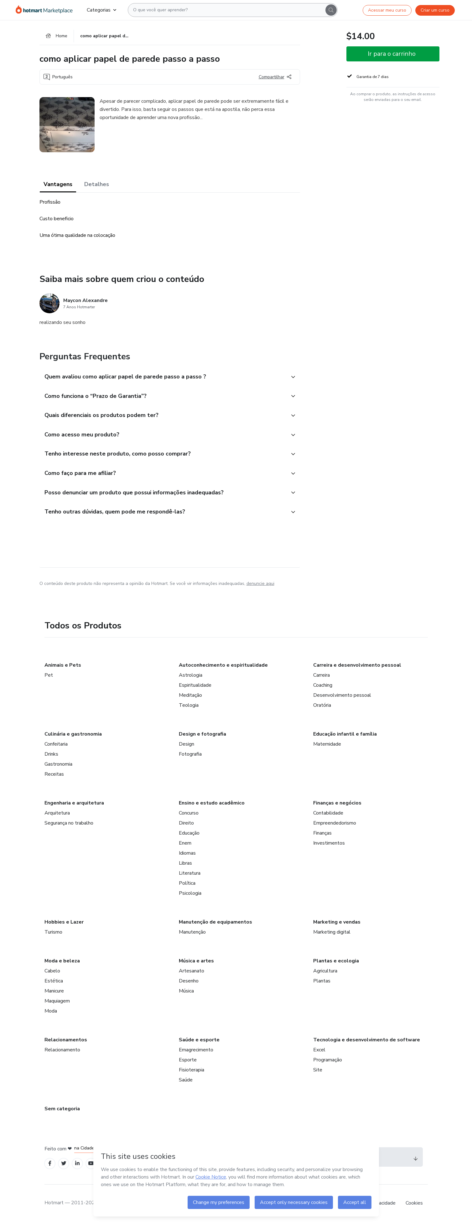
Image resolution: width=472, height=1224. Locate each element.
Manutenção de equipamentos (215, 923)
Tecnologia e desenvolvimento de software (366, 1041)
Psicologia (190, 895)
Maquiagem (57, 1002)
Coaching (322, 687)
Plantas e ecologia (336, 962)
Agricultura (325, 972)
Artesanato (191, 972)
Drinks (51, 756)
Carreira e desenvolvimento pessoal (357, 667)
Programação (327, 1061)
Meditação (190, 697)
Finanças (322, 834)
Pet (48, 677)
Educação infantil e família (345, 735)
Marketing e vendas (336, 923)
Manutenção (192, 933)
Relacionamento (62, 1051)
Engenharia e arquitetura (74, 804)
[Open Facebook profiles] (50, 1165)
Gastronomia (58, 766)
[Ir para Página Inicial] (46, 10)
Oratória (322, 707)
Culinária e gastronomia (73, 735)
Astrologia (190, 677)
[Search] (331, 10)
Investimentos (329, 844)
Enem (185, 844)
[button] (162, 377)
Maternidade (327, 745)
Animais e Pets (62, 667)
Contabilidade (328, 814)
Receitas (54, 776)
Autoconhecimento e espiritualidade (223, 667)
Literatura (189, 875)
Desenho (189, 982)
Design (186, 745)
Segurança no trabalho (68, 824)
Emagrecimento (196, 1051)
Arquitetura (57, 814)
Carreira (321, 677)
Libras (185, 865)
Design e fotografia (202, 735)
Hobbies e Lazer (64, 923)
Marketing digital (331, 933)
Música (186, 992)
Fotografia (190, 756)
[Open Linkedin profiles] (77, 1165)
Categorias (101, 10)
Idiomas (187, 855)
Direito (186, 824)
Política (187, 885)
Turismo (53, 933)
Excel (319, 1051)
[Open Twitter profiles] (64, 1165)
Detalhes (96, 185)
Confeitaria (56, 745)
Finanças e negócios (337, 804)
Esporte (188, 1061)
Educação (189, 834)
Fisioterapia (191, 1071)
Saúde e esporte (199, 1041)
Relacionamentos (65, 1041)
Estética (53, 982)
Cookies (414, 1204)
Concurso (189, 814)
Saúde (186, 1081)
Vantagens (58, 185)
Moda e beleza (62, 962)
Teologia (189, 707)
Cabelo (52, 972)
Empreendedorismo (334, 824)
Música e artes (196, 962)
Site (317, 1071)
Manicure (54, 992)
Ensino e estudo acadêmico (212, 804)
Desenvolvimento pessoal (342, 697)
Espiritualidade (195, 687)
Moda (50, 1012)
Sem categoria (62, 1110)
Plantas (321, 982)
